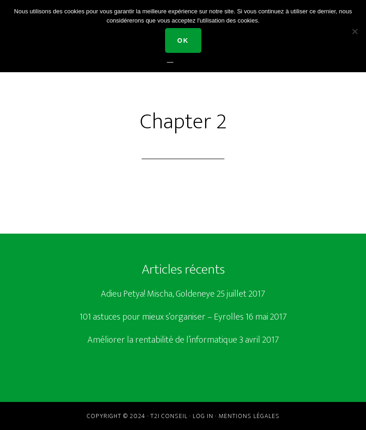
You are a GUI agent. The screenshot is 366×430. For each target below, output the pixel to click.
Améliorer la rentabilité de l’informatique (162, 340)
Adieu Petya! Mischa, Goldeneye (158, 294)
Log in (203, 416)
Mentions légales (249, 416)
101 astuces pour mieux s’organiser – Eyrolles (162, 317)
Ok (183, 40)
